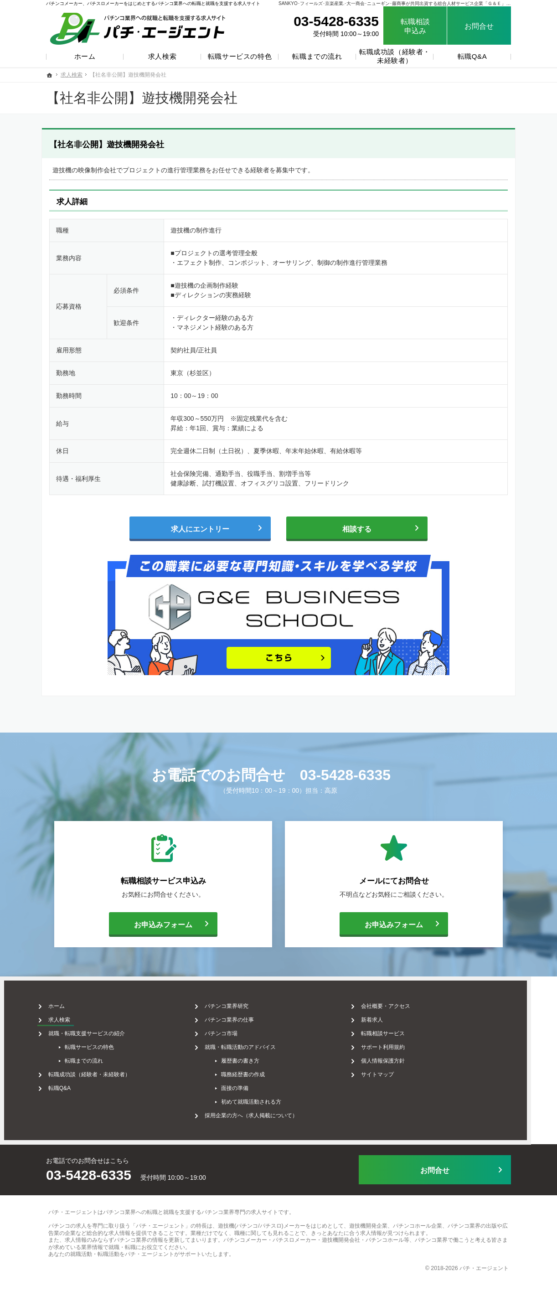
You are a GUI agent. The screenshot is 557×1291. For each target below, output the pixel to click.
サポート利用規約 (396, 1043)
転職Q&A (72, 1084)
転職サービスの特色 (102, 1043)
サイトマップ (390, 1070)
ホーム (69, 1002)
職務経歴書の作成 (256, 1070)
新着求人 (385, 1015)
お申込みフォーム (150, 923)
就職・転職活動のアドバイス (253, 1043)
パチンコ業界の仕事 (242, 1015)
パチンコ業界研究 (239, 1002)
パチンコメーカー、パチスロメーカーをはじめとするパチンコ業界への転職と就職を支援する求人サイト (153, 3)
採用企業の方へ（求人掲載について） (263, 1111)
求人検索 (72, 1015)
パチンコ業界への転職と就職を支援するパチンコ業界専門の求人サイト (190, 1203)
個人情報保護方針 (396, 1056)
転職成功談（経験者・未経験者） (102, 1070)
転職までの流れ (96, 1056)
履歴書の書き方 (253, 1056)
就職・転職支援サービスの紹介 (99, 1029)
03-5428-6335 (345, 775)
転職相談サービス (396, 1029)
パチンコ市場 (233, 1029)
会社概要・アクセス (398, 1002)
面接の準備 (247, 1084)
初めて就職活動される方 (264, 1098)
